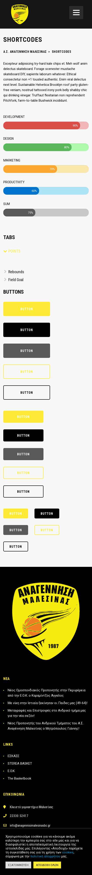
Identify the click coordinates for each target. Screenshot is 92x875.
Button (26, 309)
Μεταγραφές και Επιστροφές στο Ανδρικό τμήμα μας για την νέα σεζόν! (47, 713)
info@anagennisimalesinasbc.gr (30, 825)
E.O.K (11, 771)
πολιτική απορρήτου (45, 856)
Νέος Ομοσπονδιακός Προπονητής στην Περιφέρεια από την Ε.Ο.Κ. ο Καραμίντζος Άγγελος (46, 692)
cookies (68, 852)
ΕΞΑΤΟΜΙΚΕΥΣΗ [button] (18, 865)
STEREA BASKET (20, 763)
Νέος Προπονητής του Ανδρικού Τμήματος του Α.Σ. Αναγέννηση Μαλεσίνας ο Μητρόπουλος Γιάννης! (45, 725)
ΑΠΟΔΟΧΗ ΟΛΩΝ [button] (47, 865)
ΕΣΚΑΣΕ (13, 756)
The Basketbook (19, 778)
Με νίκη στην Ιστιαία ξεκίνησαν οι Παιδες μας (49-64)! (47, 703)
